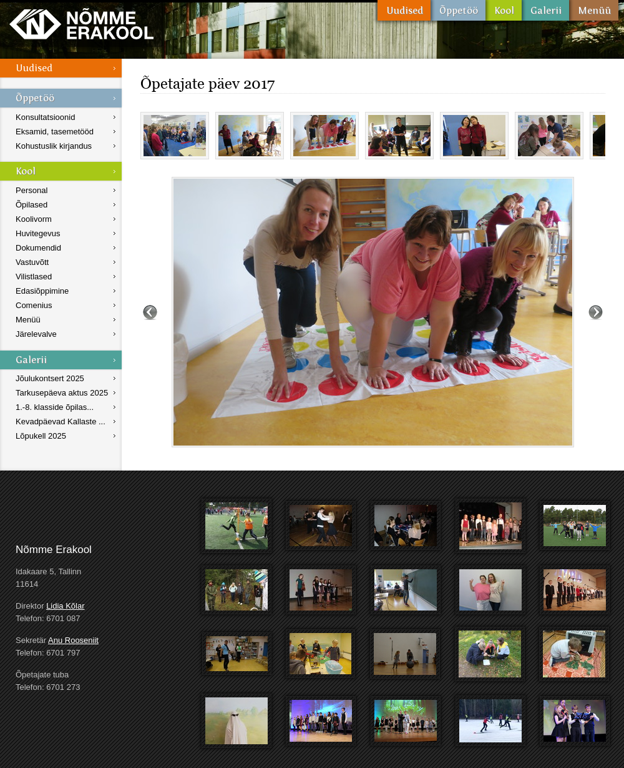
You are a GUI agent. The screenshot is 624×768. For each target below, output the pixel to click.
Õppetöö (458, 10)
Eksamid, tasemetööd (55, 131)
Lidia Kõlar (65, 606)
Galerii (545, 10)
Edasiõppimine (42, 291)
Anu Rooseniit (73, 640)
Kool (503, 10)
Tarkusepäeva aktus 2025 (62, 392)
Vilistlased (34, 276)
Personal (31, 190)
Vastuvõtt (32, 262)
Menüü (593, 10)
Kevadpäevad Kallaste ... (60, 421)
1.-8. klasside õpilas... (55, 407)
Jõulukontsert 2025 (50, 378)
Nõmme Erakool (81, 23)
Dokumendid (38, 247)
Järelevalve (36, 334)
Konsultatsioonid (45, 117)
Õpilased (31, 204)
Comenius (34, 305)
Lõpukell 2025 (41, 436)
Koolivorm (34, 219)
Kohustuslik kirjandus (54, 146)
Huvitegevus (38, 233)
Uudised (404, 10)
